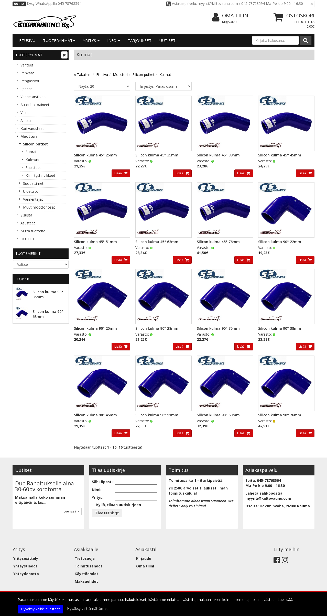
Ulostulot (30, 191)
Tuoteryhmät (59, 40)
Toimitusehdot (88, 566)
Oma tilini (231, 15)
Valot (24, 112)
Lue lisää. (285, 599)
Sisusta (26, 215)
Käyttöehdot (86, 573)
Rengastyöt (29, 80)
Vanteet (26, 65)
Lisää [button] (118, 173)
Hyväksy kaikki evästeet (40, 609)
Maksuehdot (86, 581)
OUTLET (27, 238)
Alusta (25, 120)
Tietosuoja (85, 558)
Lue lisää (71, 511)
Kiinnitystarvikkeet (40, 175)
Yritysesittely (25, 558)
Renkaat (27, 73)
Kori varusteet (32, 128)
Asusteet (27, 223)
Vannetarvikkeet (33, 96)
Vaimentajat (33, 199)
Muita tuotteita (32, 231)
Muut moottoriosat (39, 207)
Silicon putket (35, 144)
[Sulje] (311, 4)
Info (113, 40)
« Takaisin (82, 74)
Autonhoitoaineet (34, 104)
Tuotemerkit (28, 253)
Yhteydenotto (26, 573)
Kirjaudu (229, 21)
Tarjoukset (139, 40)
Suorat (31, 151)
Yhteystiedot (25, 566)
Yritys (91, 40)
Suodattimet (33, 183)
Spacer (26, 88)
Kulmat (32, 159)
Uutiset (167, 40)
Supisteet (33, 167)
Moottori (28, 136)
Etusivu (27, 40)
